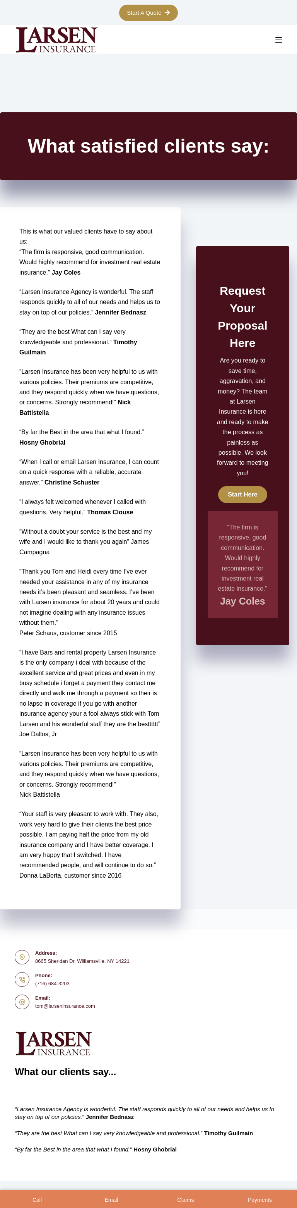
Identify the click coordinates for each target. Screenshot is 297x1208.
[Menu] (278, 39)
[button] (242, 494)
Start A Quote (148, 12)
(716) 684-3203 (52, 983)
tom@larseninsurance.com (65, 1006)
